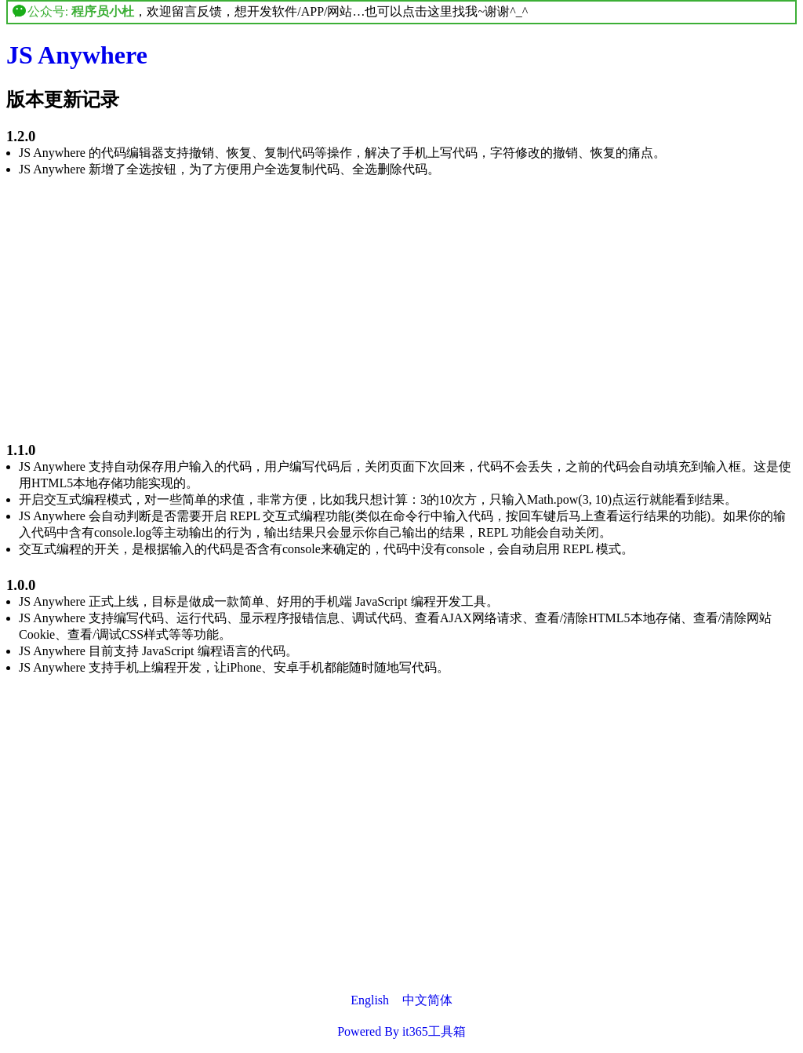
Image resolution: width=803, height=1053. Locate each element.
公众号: (74, 11)
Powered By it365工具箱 (401, 1031)
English (370, 1000)
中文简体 (427, 1000)
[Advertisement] (401, 300)
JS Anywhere (76, 55)
